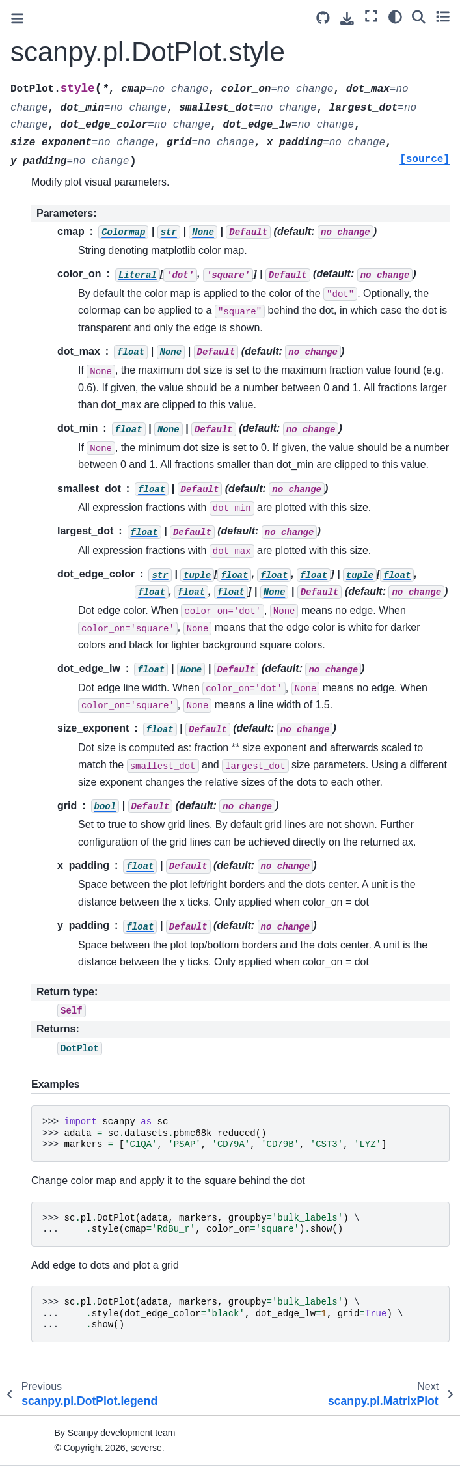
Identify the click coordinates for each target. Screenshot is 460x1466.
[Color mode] (395, 16)
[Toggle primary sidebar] (17, 18)
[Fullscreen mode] (371, 16)
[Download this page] (347, 18)
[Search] (419, 16)
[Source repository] (323, 18)
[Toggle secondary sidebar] (443, 16)
